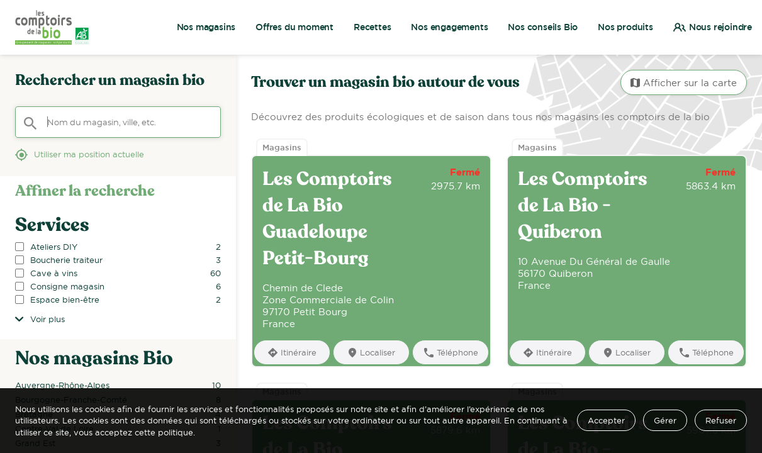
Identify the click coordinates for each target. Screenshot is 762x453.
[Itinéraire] (292, 352)
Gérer (665, 420)
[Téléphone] (450, 352)
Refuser (720, 420)
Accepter (606, 420)
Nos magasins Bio (94, 358)
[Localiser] (371, 352)
